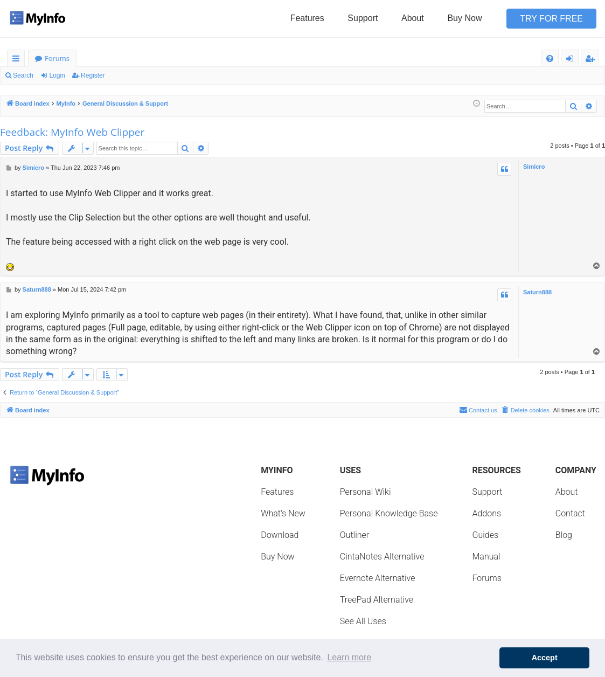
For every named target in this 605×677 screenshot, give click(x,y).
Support (362, 18)
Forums (57, 58)
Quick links (18, 60)
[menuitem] (549, 58)
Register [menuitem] (592, 60)
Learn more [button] (349, 657)
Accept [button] (545, 657)
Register (93, 75)
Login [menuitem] (572, 60)
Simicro (534, 166)
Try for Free (551, 18)
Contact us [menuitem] (478, 409)
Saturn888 (537, 292)
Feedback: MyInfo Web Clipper (72, 132)
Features (307, 18)
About (412, 18)
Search (23, 75)
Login (57, 75)
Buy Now (464, 18)
